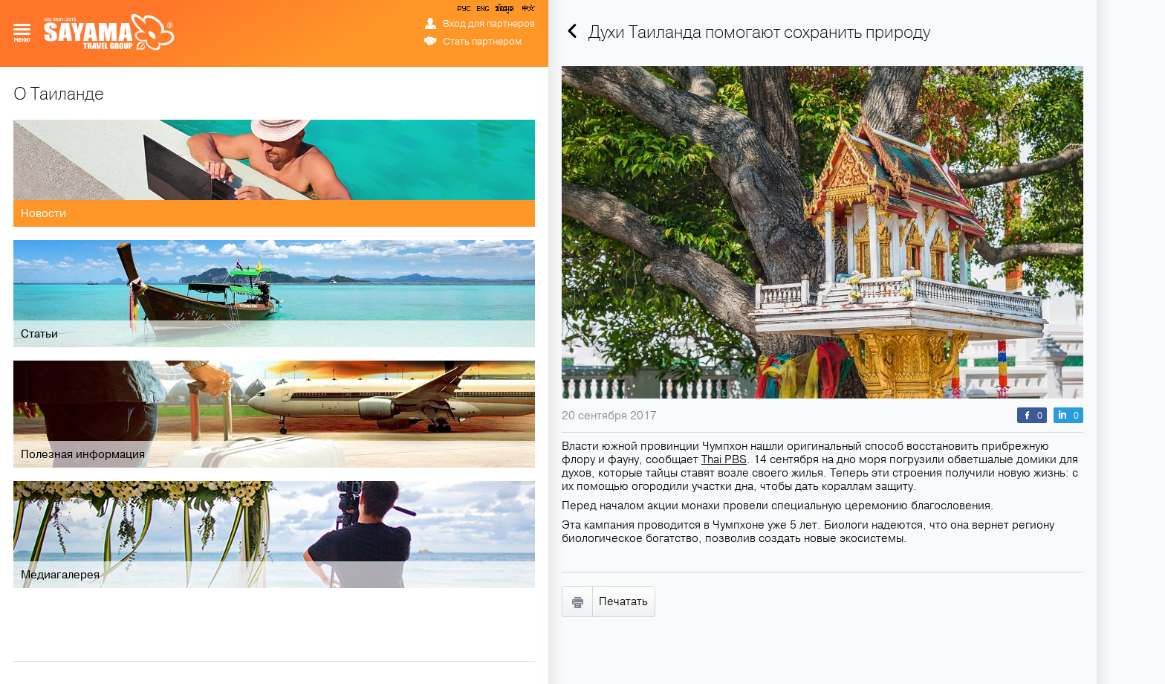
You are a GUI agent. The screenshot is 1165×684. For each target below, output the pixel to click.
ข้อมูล (504, 11)
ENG (481, 11)
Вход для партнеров (489, 23)
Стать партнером (482, 41)
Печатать (623, 601)
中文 (527, 11)
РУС (465, 11)
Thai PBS (724, 459)
